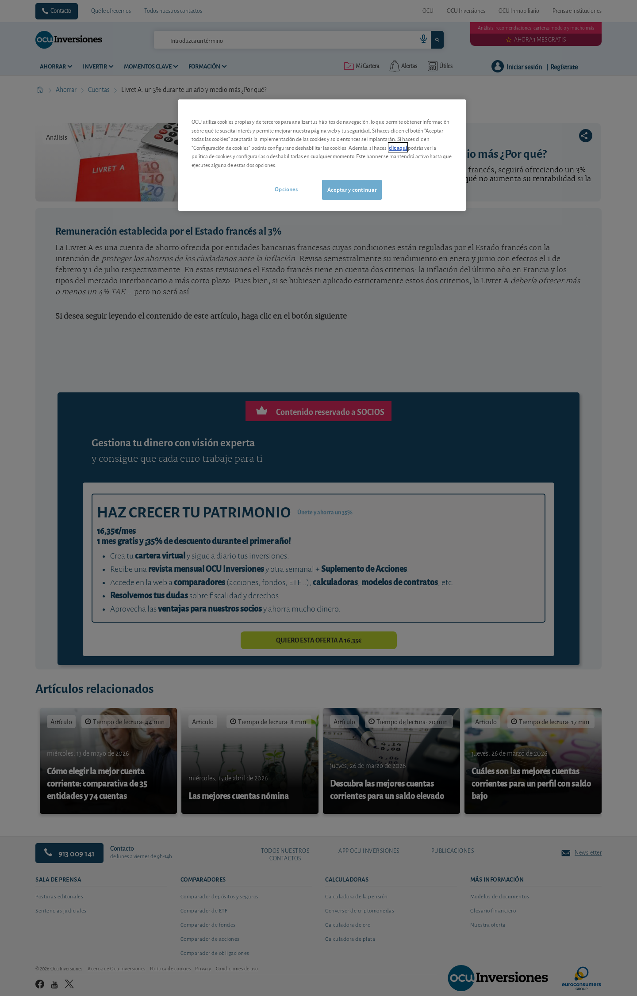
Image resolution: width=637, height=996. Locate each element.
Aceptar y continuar (351, 189)
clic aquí (398, 147)
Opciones (286, 189)
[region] (322, 154)
